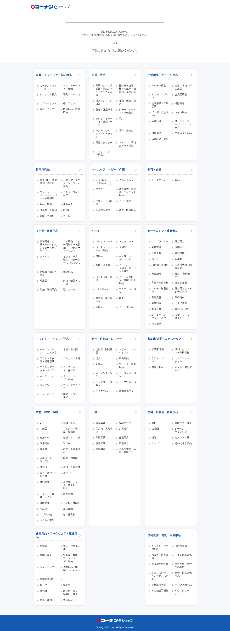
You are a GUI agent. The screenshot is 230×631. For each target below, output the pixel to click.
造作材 (66, 443)
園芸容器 (156, 303)
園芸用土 (179, 241)
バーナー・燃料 (71, 358)
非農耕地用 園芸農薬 (183, 266)
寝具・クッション (71, 96)
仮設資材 (68, 599)
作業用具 (124, 437)
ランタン (44, 385)
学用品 (43, 280)
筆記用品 (68, 271)
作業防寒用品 (47, 579)
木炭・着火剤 (70, 349)
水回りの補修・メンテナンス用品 (160, 575)
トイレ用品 (181, 112)
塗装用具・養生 (183, 422)
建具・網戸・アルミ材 (48, 474)
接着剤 (155, 428)
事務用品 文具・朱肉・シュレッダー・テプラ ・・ (48, 246)
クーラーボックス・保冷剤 (71, 369)
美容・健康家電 (104, 109)
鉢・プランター (160, 241)
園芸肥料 (156, 247)
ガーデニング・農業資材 (163, 230)
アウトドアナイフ (71, 387)
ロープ (43, 585)
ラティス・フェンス (160, 360)
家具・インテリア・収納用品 (54, 74)
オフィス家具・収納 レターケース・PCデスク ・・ (72, 261)
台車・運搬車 (47, 599)
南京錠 (43, 508)
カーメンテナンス (104, 375)
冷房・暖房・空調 (127, 102)
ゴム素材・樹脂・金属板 (70, 430)
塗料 (154, 422)
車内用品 (124, 358)
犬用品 (122, 247)
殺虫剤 (66, 210)
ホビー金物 (46, 514)
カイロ (66, 215)
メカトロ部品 (47, 520)
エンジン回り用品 (127, 375)
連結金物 (68, 508)
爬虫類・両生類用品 (104, 300)
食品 (177, 180)
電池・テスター (104, 142)
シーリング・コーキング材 (183, 430)
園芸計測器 (181, 282)
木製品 (43, 428)
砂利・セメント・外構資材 (182, 351)
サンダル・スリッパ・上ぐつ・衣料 (183, 124)
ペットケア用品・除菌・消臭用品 (127, 280)
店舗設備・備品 (160, 139)
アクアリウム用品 (127, 291)
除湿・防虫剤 (47, 215)
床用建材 (44, 443)
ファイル (44, 256)
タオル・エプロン (160, 96)
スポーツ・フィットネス (127, 351)
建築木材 (44, 437)
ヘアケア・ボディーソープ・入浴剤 (71, 183)
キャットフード (104, 241)
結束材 (66, 585)
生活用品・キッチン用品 (163, 74)
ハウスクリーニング (183, 592)
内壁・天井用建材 (71, 451)
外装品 (99, 364)
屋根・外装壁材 (71, 467)
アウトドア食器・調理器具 (47, 360)
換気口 (43, 467)
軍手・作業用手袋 (71, 548)
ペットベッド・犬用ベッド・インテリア (127, 268)
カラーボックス (48, 103)
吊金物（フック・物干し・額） (70, 484)
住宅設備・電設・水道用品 (164, 535)
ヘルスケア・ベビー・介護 (108, 169)
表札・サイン (159, 367)
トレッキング (47, 394)
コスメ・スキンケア (71, 194)
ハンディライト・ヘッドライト (104, 133)
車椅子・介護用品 (104, 203)
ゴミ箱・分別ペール (160, 114)
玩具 (98, 358)
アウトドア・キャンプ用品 (52, 338)
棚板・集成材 (70, 422)
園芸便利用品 (182, 309)
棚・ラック (69, 103)
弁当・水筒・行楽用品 (183, 87)
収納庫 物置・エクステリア (164, 338)
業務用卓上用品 (183, 133)
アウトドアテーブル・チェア (48, 369)
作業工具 (100, 437)
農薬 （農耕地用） (182, 275)
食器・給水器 (103, 265)
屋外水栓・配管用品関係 (183, 565)
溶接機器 (124, 443)
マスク (99, 189)
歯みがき (68, 204)
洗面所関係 (181, 545)
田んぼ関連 (181, 303)
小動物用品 (102, 289)
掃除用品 (179, 103)
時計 (121, 118)
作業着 (43, 546)
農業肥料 (156, 273)
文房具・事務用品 (47, 230)
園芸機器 (179, 253)
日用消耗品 (43, 169)
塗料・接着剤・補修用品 (163, 412)
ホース (155, 259)
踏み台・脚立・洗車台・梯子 (71, 592)
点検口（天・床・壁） (47, 460)
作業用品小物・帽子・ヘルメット (71, 570)
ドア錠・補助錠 (71, 502)
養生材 (43, 449)
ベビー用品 (125, 201)
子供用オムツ (126, 180)
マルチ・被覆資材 (160, 290)
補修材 (155, 437)
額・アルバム (70, 289)
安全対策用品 (103, 210)
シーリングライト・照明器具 (127, 111)
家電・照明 (98, 74)
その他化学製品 (183, 443)
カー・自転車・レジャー (107, 338)
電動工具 (100, 422)
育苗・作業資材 (160, 282)
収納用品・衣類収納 (71, 111)
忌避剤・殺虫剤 (160, 264)
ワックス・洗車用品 (127, 366)
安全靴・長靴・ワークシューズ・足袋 (71, 558)
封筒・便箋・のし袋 (71, 282)
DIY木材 (44, 422)
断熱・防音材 (70, 458)
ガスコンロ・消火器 (104, 102)
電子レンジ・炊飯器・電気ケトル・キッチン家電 (104, 90)
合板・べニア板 (71, 437)
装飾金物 (44, 502)
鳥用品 (99, 307)
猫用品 (99, 256)
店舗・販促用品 (48, 289)
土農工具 (156, 253)
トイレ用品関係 (183, 554)
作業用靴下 (46, 555)
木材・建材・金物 (47, 412)
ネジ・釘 (68, 472)
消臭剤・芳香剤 (48, 210)
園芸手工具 (181, 247)
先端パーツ (125, 422)
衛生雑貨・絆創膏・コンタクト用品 (127, 192)
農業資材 (156, 297)
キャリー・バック (48, 378)
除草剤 (178, 259)
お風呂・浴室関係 (160, 556)
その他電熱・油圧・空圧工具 (127, 451)
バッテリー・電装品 (104, 383)
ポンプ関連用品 (183, 584)
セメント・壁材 (183, 437)
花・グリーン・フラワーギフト (160, 316)
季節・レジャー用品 (71, 396)
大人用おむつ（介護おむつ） (104, 182)
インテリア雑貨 (48, 94)
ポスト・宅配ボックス (183, 369)
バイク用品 (102, 391)
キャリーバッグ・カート (126, 258)
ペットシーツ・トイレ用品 (104, 249)
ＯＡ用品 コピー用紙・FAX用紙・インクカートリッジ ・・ (71, 246)
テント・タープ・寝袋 (70, 378)
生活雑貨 (156, 121)
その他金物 (69, 514)
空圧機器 (100, 449)
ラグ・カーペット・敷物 (71, 87)
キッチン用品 (159, 85)
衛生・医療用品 (127, 210)
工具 (94, 412)
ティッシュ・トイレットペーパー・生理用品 (48, 195)
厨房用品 (156, 133)
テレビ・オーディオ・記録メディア (104, 121)
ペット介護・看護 (104, 279)
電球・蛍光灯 (126, 130)
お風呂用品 (181, 94)
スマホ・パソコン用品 (104, 153)
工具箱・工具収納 (104, 430)
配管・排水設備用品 (183, 574)
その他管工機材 (160, 590)
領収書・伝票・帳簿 (48, 273)
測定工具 (100, 443)
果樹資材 (179, 297)
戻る (115, 42)
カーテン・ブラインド (48, 87)
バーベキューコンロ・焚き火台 (48, 351)
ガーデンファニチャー (183, 360)
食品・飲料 (46, 204)
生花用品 (156, 323)
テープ (155, 443)
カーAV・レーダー (128, 383)
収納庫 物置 (158, 349)
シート (66, 579)
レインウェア (47, 567)
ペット (96, 230)
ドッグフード (126, 241)
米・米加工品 (159, 180)
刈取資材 (156, 309)
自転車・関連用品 (104, 351)
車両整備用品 (126, 391)
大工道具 (124, 428)
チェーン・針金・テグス (47, 495)
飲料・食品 (154, 169)
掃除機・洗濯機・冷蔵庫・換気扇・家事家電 (127, 88)
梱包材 (43, 590)
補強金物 (44, 481)
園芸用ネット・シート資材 (183, 290)
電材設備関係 (159, 584)
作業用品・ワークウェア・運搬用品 (56, 535)
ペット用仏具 (126, 307)
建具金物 (68, 493)
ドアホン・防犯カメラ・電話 (127, 144)
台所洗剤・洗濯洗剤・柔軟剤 (48, 182)
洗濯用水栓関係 (160, 563)
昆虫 (121, 298)
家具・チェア (47, 109)
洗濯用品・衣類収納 (160, 105)
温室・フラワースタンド (183, 316)
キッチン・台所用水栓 (160, 547)
